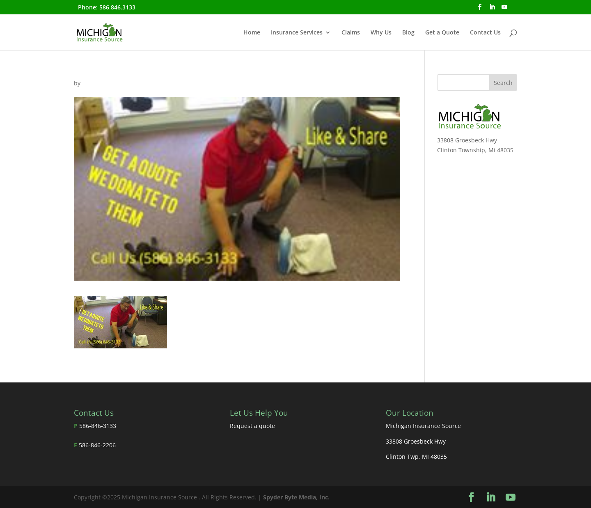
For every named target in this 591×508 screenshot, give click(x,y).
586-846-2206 (97, 445)
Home (251, 33)
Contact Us (485, 33)
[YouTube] (504, 9)
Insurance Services (297, 33)
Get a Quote (442, 33)
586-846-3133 (97, 426)
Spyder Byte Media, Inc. (296, 497)
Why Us (381, 33)
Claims (350, 33)
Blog (408, 33)
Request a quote (252, 426)
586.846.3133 (117, 7)
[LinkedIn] (492, 9)
